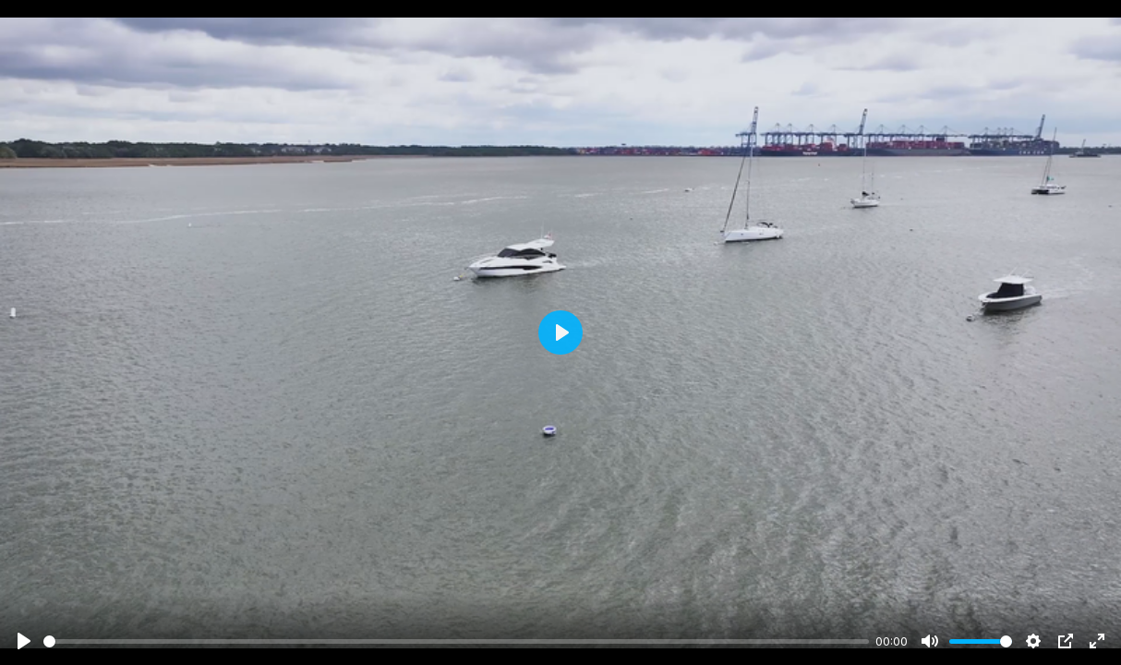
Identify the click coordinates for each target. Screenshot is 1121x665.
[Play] (24, 641)
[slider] (456, 641)
